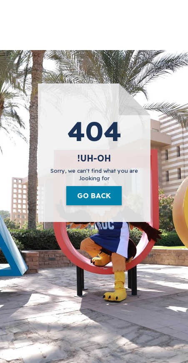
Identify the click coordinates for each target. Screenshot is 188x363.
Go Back (94, 195)
